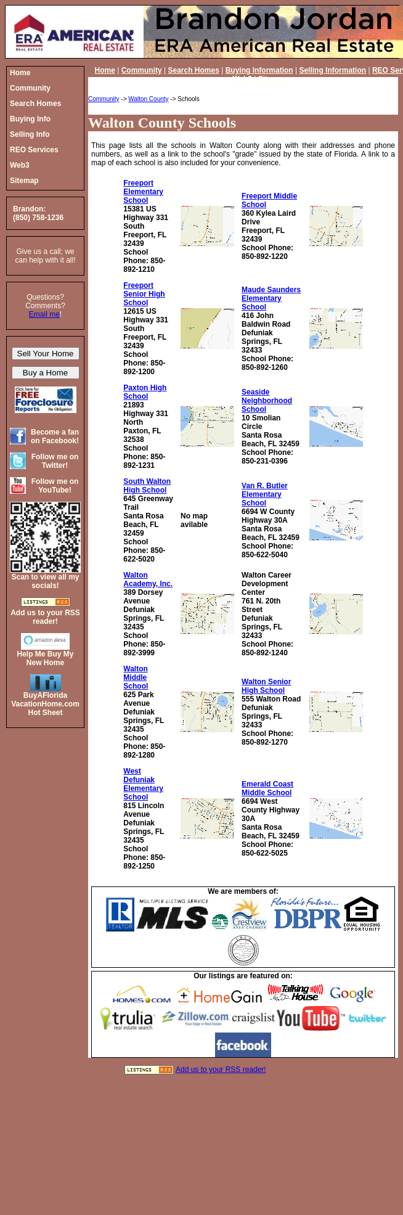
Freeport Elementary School (143, 192)
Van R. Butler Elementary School (265, 494)
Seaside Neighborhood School (267, 401)
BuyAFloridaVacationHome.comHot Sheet (45, 704)
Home (105, 70)
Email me (44, 314)
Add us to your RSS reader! (221, 1069)
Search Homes (193, 70)
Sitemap (272, 79)
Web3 (242, 79)
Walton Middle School (135, 677)
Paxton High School (144, 392)
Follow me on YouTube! (55, 485)
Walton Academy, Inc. (148, 579)
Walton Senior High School (266, 686)
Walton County (148, 99)
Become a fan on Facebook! (55, 436)
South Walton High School (147, 485)
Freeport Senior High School (144, 294)
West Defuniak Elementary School (143, 784)
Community (141, 70)
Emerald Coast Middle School (267, 788)
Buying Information (259, 70)
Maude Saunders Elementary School (271, 298)
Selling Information (332, 70)
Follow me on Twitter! (55, 461)
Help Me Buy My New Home (45, 658)
